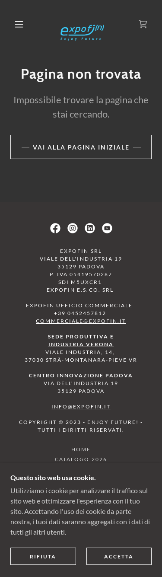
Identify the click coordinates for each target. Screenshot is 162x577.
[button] (19, 24)
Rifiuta (43, 556)
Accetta (118, 556)
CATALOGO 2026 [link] (81, 459)
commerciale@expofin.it (81, 321)
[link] (83, 24)
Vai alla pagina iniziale (81, 147)
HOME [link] (81, 449)
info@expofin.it (80, 406)
